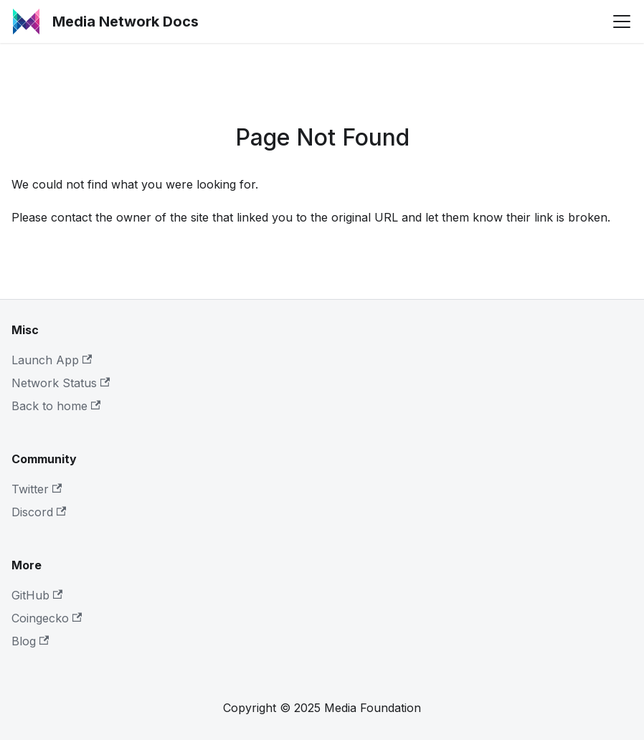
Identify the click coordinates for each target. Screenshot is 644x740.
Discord (38, 512)
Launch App (51, 360)
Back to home (55, 406)
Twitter (36, 489)
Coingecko (46, 618)
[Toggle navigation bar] (622, 21)
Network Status (60, 383)
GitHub (36, 595)
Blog (30, 641)
